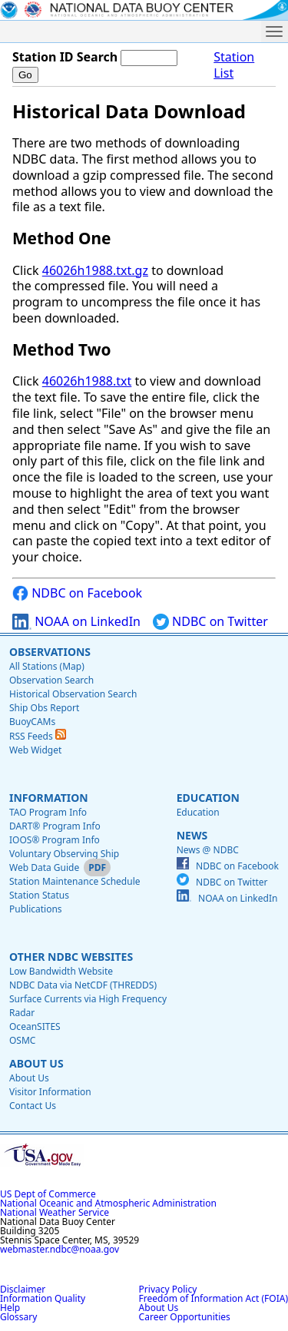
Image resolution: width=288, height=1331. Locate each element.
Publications (35, 908)
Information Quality (42, 1298)
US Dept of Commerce (48, 1193)
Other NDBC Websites (71, 956)
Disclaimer (22, 1289)
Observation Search (51, 680)
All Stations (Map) (46, 666)
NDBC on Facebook (77, 593)
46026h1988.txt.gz (95, 270)
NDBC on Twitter (210, 622)
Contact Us (32, 1105)
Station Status (39, 895)
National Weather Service (54, 1212)
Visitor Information (50, 1091)
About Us (36, 1063)
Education (208, 797)
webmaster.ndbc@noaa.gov (59, 1249)
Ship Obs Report (44, 707)
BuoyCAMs (32, 721)
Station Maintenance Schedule (75, 881)
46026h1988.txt (87, 380)
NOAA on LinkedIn (76, 622)
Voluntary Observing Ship (64, 853)
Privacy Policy (168, 1289)
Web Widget (35, 750)
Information (48, 797)
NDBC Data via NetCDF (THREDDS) (83, 985)
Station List (234, 65)
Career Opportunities (184, 1316)
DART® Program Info (55, 826)
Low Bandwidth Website (61, 971)
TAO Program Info (48, 812)
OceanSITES (35, 1026)
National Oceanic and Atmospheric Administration (108, 1203)
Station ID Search (65, 56)
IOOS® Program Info (54, 839)
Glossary (18, 1316)
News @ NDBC (208, 849)
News (192, 835)
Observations (50, 651)
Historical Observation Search (73, 693)
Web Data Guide (44, 867)
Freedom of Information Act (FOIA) (213, 1298)
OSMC (22, 1040)
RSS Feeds (37, 736)
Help (10, 1307)
